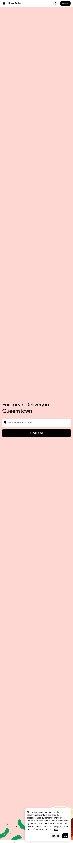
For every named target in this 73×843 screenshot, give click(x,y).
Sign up (65, 3)
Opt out (55, 836)
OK (65, 836)
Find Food (36, 432)
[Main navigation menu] (4, 3)
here (56, 829)
